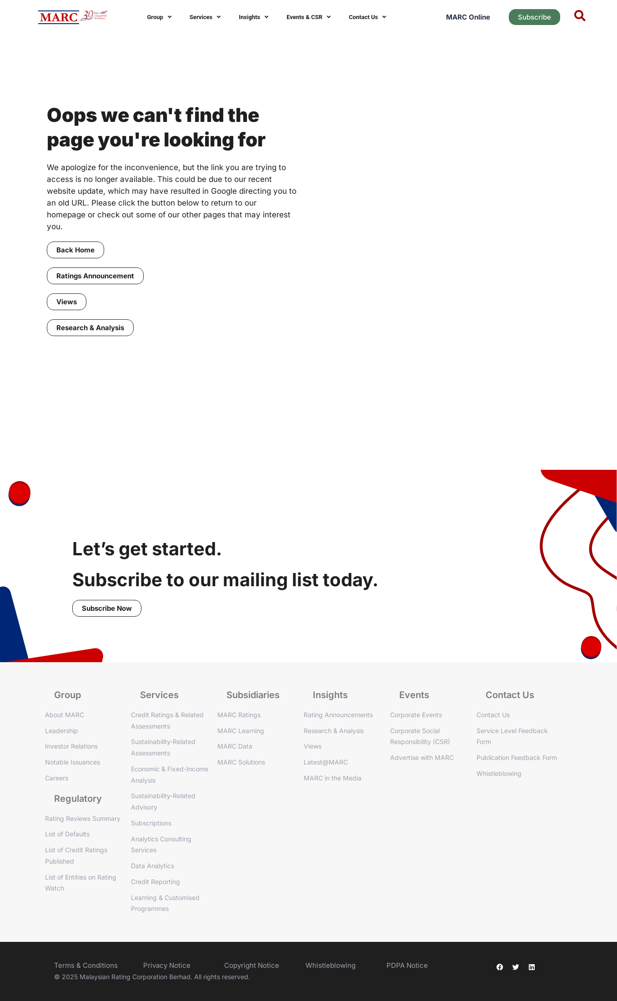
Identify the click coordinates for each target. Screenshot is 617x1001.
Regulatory (78, 798)
